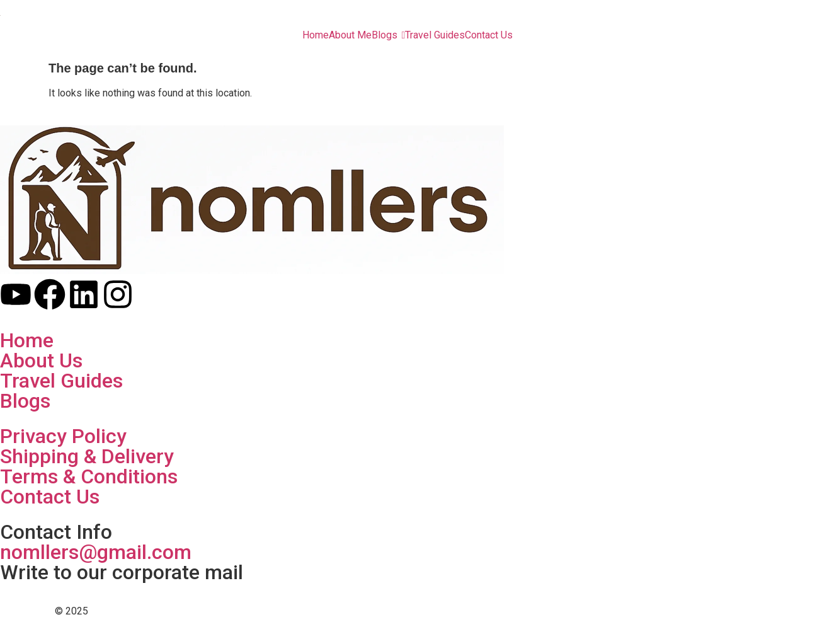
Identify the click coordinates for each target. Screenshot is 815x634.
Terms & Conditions (89, 476)
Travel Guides (61, 381)
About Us (41, 360)
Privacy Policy (63, 436)
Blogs (25, 401)
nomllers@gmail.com (95, 552)
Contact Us (50, 497)
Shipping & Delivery (87, 456)
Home (27, 340)
